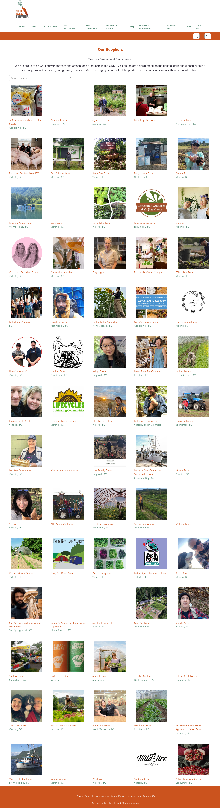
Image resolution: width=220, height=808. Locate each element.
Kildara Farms (183, 371)
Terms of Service (100, 795)
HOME (22, 27)
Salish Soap (182, 573)
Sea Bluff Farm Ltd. (102, 622)
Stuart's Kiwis (182, 622)
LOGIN (188, 27)
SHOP (33, 27)
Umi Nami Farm (142, 725)
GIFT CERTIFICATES (69, 27)
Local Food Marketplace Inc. (124, 802)
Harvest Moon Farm (186, 321)
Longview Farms (184, 420)
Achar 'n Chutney (59, 120)
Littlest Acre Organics (145, 420)
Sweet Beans (99, 676)
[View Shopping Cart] (207, 36)
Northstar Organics (102, 523)
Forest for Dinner (59, 321)
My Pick (13, 523)
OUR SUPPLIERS (91, 27)
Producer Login (133, 795)
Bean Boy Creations (144, 120)
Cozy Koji (181, 222)
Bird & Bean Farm (60, 173)
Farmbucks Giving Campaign (149, 272)
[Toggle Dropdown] (196, 36)
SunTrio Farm (16, 676)
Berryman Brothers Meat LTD (24, 173)
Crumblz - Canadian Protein (24, 272)
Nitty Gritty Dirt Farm (62, 523)
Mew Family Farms (102, 470)
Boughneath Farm (143, 173)
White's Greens (58, 778)
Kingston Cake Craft (19, 420)
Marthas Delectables (20, 470)
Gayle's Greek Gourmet (146, 321)
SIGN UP (198, 27)
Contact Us (149, 795)
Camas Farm (182, 173)
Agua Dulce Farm (101, 120)
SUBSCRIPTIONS (49, 27)
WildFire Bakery (142, 778)
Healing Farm (58, 371)
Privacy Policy (83, 795)
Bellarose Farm (184, 120)
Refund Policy (117, 795)
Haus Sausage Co (18, 371)
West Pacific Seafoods (20, 778)
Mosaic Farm (182, 470)
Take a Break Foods (186, 676)
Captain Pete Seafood (20, 222)
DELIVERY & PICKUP (111, 27)
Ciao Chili (56, 222)
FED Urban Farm (185, 272)
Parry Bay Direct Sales (62, 573)
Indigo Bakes (99, 371)
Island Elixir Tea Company (147, 371)
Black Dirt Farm (100, 173)
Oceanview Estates (144, 523)
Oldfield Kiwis (183, 523)
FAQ (132, 27)
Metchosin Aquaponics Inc (64, 470)
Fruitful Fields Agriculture (105, 321)
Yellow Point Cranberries (188, 778)
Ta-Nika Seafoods (143, 676)
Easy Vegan (98, 272)
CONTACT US (172, 27)
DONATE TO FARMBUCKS (145, 27)
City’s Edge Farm (101, 222)
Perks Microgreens (101, 573)
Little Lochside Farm (102, 420)
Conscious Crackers (144, 222)
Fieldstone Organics (19, 321)
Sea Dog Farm (142, 622)
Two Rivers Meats (101, 725)
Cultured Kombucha (61, 272)
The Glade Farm (18, 725)
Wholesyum (98, 778)
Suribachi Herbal (60, 676)
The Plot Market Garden (63, 725)
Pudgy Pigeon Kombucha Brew (150, 573)
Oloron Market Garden (21, 573)
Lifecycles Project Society (63, 420)
